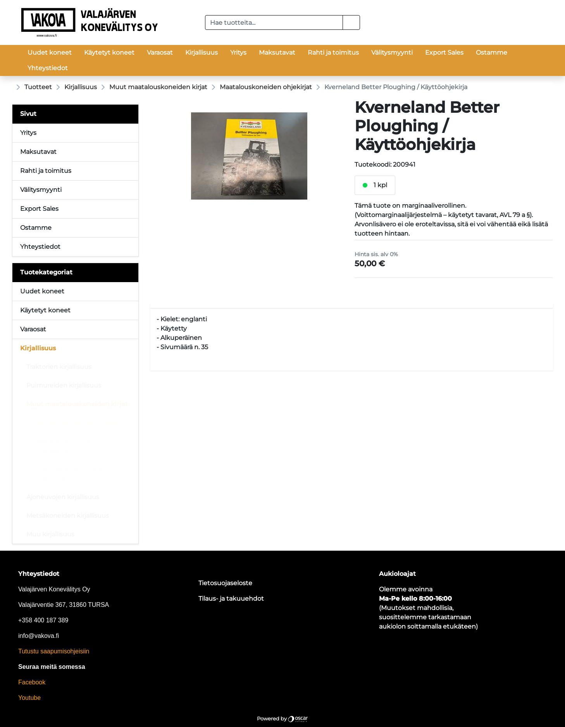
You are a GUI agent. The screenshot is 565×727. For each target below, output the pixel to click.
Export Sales (444, 52)
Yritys (238, 52)
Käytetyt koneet (109, 52)
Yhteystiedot (48, 68)
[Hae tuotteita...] (274, 22)
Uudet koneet (50, 52)
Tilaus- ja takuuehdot (231, 598)
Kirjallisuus (201, 52)
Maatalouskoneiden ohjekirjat (266, 87)
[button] (351, 22)
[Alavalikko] (130, 291)
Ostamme (491, 52)
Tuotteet (38, 87)
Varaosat (160, 52)
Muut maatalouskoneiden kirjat (158, 87)
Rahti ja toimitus (333, 52)
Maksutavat (277, 52)
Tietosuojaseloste (225, 583)
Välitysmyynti (392, 52)
